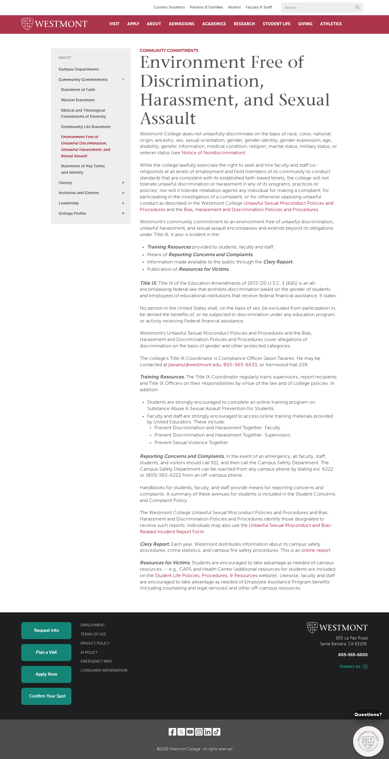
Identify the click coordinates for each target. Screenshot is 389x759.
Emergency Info (96, 661)
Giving (305, 24)
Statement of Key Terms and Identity (83, 169)
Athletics (331, 24)
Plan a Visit (46, 652)
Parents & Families (206, 7)
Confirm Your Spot (47, 696)
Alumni (234, 7)
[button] (123, 79)
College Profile (72, 214)
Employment (93, 625)
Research (244, 24)
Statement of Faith (78, 90)
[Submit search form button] (357, 7)
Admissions (181, 24)
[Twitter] (181, 732)
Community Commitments (83, 80)
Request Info (46, 630)
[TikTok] (216, 732)
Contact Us (350, 667)
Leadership (69, 203)
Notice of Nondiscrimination (212, 153)
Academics (214, 24)
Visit (114, 24)
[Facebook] (172, 732)
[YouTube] (190, 732)
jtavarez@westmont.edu (194, 365)
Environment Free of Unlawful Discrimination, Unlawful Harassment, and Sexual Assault (85, 146)
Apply (133, 24)
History (65, 183)
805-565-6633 (240, 365)
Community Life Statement (86, 127)
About (154, 24)
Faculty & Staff (259, 7)
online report (315, 550)
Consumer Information (104, 671)
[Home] (54, 24)
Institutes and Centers (79, 193)
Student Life (277, 24)
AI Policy (89, 653)
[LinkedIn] (208, 732)
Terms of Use (93, 634)
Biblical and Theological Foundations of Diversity (83, 114)
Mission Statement (78, 100)
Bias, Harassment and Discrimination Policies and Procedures (251, 209)
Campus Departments (79, 69)
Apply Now (46, 674)
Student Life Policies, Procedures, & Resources (206, 575)
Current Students (169, 7)
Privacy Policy (95, 644)
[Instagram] (199, 732)
